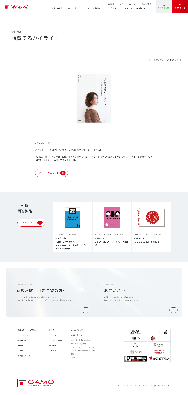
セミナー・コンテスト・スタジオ (83, 347)
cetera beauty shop (78, 343)
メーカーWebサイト (52, 173)
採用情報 (111, 4)
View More (32, 223)
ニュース (132, 4)
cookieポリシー (140, 385)
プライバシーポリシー (124, 385)
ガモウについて (81, 8)
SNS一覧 (52, 345)
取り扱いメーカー (143, 8)
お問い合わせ (76, 335)
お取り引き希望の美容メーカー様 (83, 350)
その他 (73, 357)
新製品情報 (99, 8)
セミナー (122, 4)
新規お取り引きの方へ (61, 8)
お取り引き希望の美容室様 (80, 340)
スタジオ (114, 8)
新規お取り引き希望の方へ (28, 330)
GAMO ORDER (77, 330)
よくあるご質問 (145, 4)
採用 (72, 354)
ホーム (147, 60)
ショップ (127, 8)
